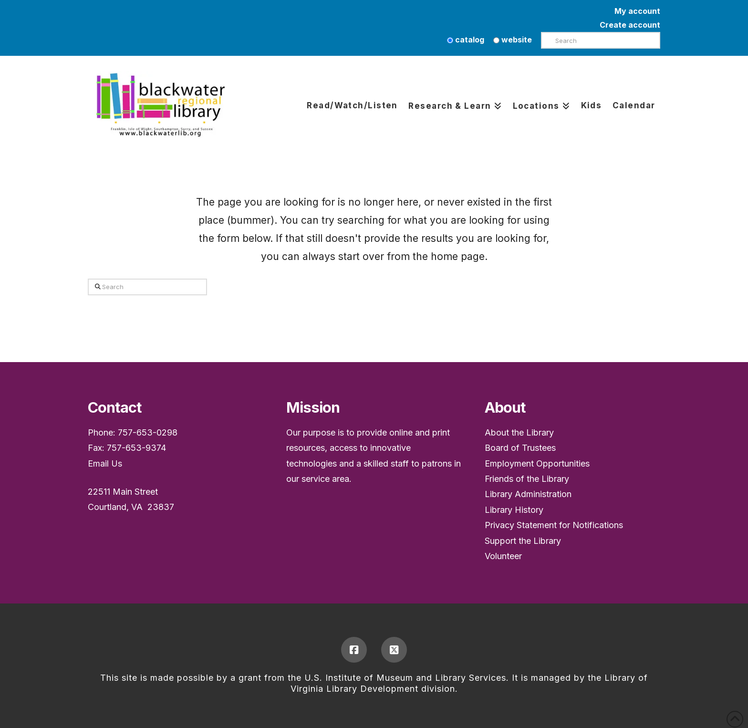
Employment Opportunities (537, 463)
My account (637, 11)
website (512, 39)
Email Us (105, 463)
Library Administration (528, 494)
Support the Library (523, 541)
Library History (514, 510)
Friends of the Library (527, 479)
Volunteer (503, 556)
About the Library (519, 432)
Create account (630, 25)
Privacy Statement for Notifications (554, 525)
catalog (465, 39)
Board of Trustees (520, 448)
